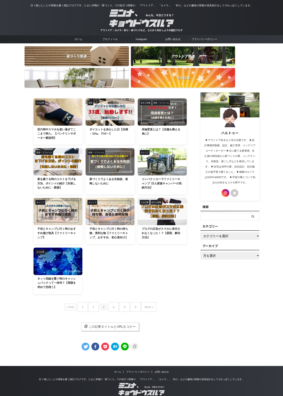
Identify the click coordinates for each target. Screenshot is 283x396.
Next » (144, 293)
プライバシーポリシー (204, 39)
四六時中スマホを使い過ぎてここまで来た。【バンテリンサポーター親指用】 (57, 112)
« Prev (76, 293)
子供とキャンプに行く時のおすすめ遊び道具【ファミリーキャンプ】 (57, 215)
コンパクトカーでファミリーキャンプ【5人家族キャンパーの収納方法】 (162, 163)
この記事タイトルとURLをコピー (110, 311)
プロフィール (110, 39)
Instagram (141, 39)
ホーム (78, 39)
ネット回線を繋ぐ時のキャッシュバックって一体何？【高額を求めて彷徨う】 (57, 270)
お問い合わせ (173, 39)
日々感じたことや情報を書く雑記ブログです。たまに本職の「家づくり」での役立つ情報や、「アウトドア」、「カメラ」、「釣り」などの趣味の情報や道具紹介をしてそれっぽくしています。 (141, 364)
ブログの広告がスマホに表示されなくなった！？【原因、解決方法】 (162, 215)
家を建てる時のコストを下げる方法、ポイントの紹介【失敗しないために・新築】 (57, 163)
